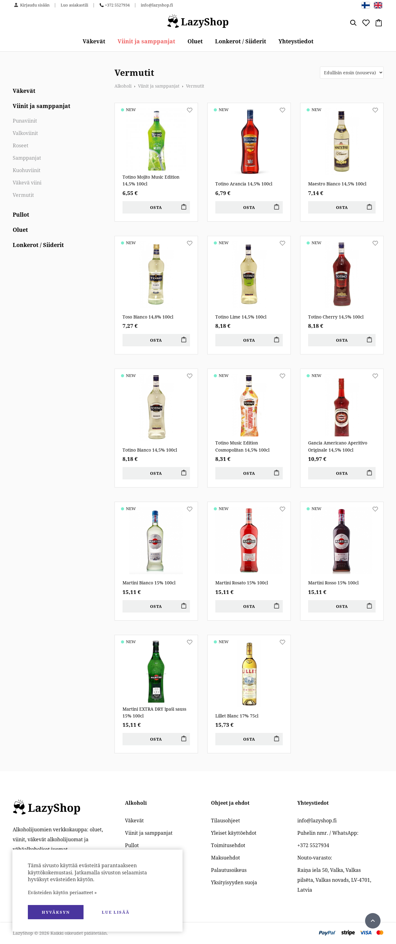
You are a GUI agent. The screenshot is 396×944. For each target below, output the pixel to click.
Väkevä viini (27, 182)
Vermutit (23, 195)
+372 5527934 (117, 5)
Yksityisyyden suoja (234, 882)
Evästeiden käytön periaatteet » (62, 892)
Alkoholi (122, 86)
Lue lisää (116, 912)
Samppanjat (27, 157)
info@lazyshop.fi (157, 5)
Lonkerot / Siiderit (240, 41)
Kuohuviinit (27, 170)
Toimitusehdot (228, 845)
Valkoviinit (25, 133)
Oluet (195, 41)
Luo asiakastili (74, 5)
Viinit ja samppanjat (146, 41)
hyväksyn (56, 912)
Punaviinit (25, 120)
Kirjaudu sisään (35, 5)
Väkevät (94, 41)
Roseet (20, 145)
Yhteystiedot (295, 41)
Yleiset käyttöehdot (233, 832)
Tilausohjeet (225, 820)
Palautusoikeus (229, 870)
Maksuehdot (225, 857)
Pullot (21, 214)
